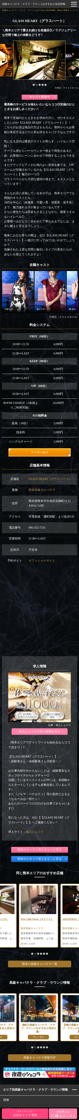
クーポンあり (39, 452)
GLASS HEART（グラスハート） (50, 479)
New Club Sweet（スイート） (37, 919)
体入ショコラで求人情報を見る (39, 731)
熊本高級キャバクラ (42, 489)
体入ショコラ (35, 831)
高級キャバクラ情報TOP (39, 1057)
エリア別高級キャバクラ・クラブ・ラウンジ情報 (35, 1089)
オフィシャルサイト (42, 560)
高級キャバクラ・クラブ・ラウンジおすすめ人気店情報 (33, 4)
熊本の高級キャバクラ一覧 (39, 963)
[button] (34, 85)
